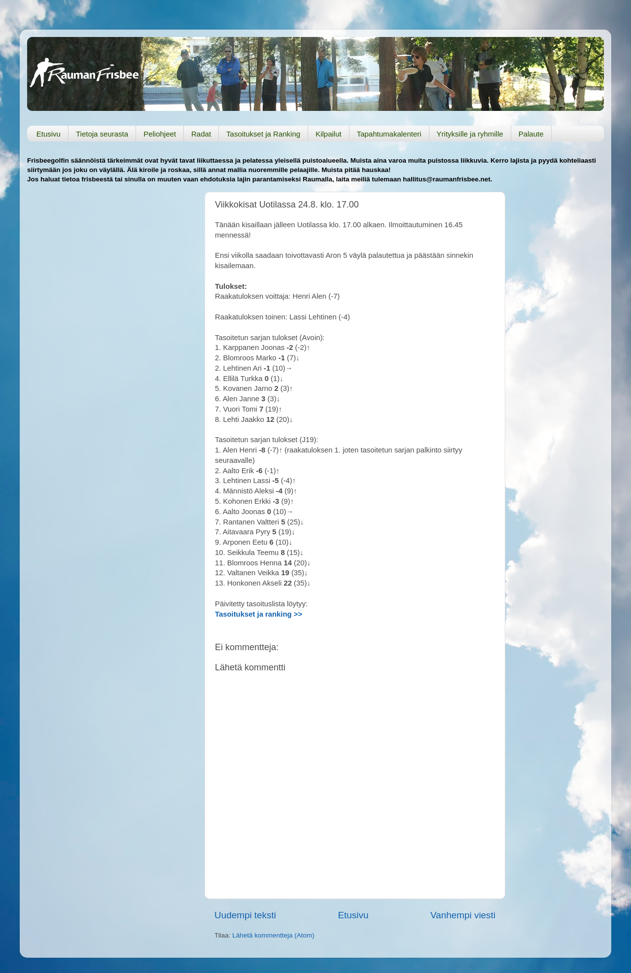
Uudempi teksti (245, 915)
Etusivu (48, 134)
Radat (201, 134)
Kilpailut (329, 134)
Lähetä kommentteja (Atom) (273, 935)
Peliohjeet (159, 134)
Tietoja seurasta (102, 134)
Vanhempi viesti (462, 915)
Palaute (531, 134)
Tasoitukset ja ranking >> (258, 614)
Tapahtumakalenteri (389, 134)
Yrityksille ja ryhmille (470, 134)
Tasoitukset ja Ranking (263, 134)
